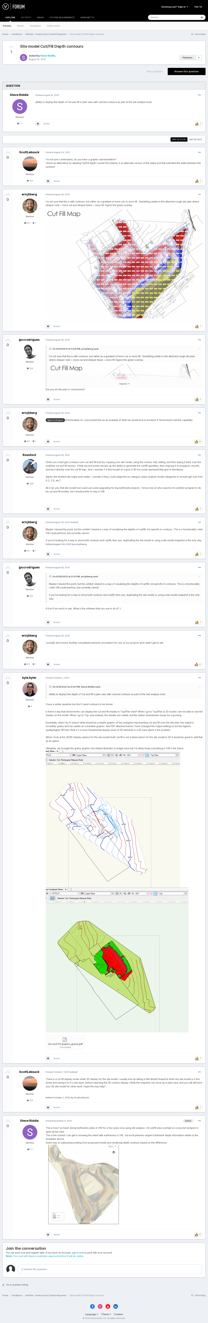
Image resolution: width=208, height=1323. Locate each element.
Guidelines (35, 25)
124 (30, 180)
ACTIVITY (26, 17)
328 (30, 483)
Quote (46, 123)
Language (91, 1314)
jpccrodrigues (29, 339)
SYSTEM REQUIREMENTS (62, 17)
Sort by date (195, 139)
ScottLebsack (29, 152)
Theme (106, 1314)
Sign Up (198, 6)
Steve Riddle (47, 55)
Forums (7, 25)
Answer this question (186, 71)
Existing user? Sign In (175, 6)
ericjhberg (29, 194)
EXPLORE (10, 19)
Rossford (29, 455)
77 (20, 123)
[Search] (165, 17)
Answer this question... (34, 1269)
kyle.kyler (29, 677)
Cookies (118, 1314)
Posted (47, 95)
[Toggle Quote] (50, 348)
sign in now (78, 1252)
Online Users (53, 25)
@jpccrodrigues (55, 420)
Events (20, 25)
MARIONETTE (87, 17)
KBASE (40, 17)
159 (30, 368)
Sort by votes (179, 139)
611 (27, 223)
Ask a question (154, 71)
